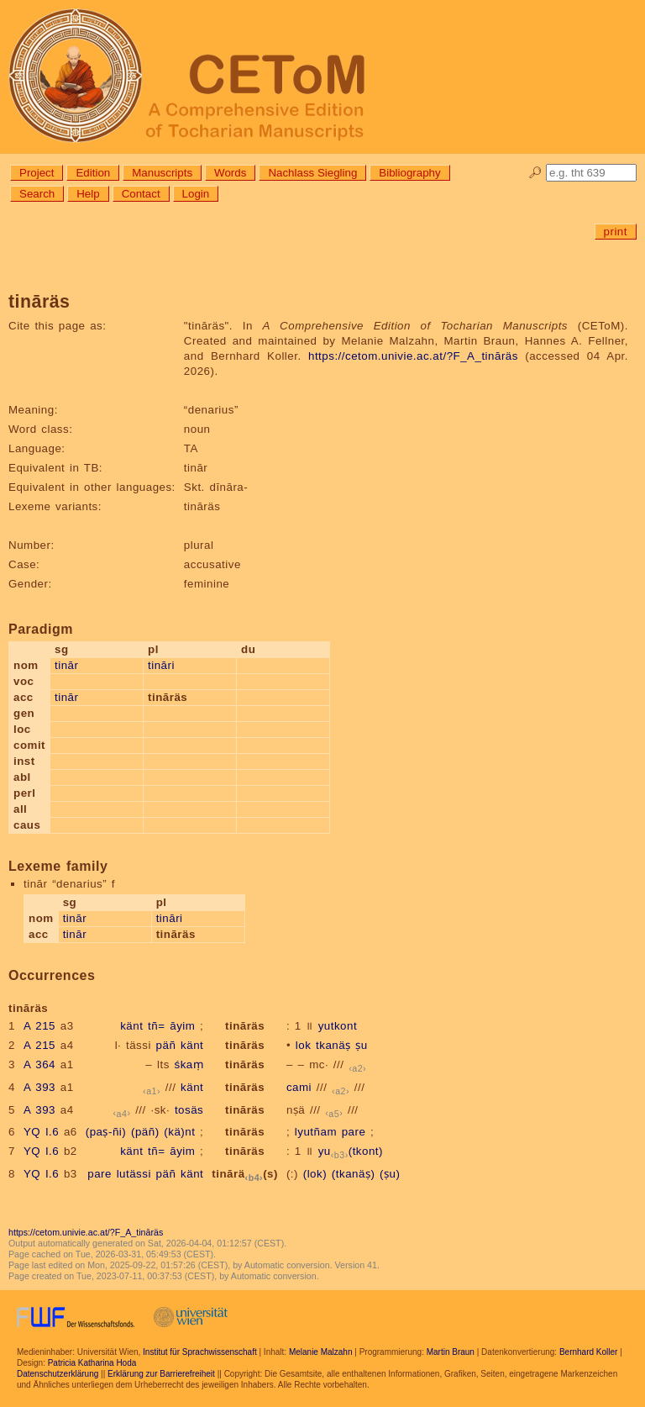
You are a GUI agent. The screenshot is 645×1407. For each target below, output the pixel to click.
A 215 (39, 1026)
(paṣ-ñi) (106, 1131)
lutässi (134, 1173)
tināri (161, 665)
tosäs (189, 1110)
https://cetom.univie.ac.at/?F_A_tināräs (413, 356)
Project (36, 172)
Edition (93, 172)
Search (37, 193)
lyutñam (316, 1131)
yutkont (337, 1026)
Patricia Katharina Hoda (92, 1362)
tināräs (245, 1026)
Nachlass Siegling (312, 172)
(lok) (315, 1173)
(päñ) (145, 1131)
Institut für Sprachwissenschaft (200, 1352)
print (615, 231)
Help (87, 193)
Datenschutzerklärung (57, 1373)
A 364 (39, 1064)
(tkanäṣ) (353, 1173)
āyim (182, 1026)
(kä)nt (179, 1131)
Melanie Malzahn (321, 1352)
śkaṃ (189, 1064)
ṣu (361, 1045)
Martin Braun (451, 1352)
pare (354, 1131)
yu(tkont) (350, 1151)
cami (299, 1087)
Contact (141, 193)
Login (196, 193)
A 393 (39, 1087)
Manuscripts (162, 172)
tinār (66, 665)
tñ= (156, 1026)
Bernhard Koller (588, 1352)
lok (304, 1045)
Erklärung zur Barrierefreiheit (161, 1373)
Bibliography (409, 172)
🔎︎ (535, 172)
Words (230, 172)
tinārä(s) (245, 1173)
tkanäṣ (333, 1045)
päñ (166, 1045)
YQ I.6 (41, 1131)
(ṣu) (390, 1173)
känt (131, 1026)
